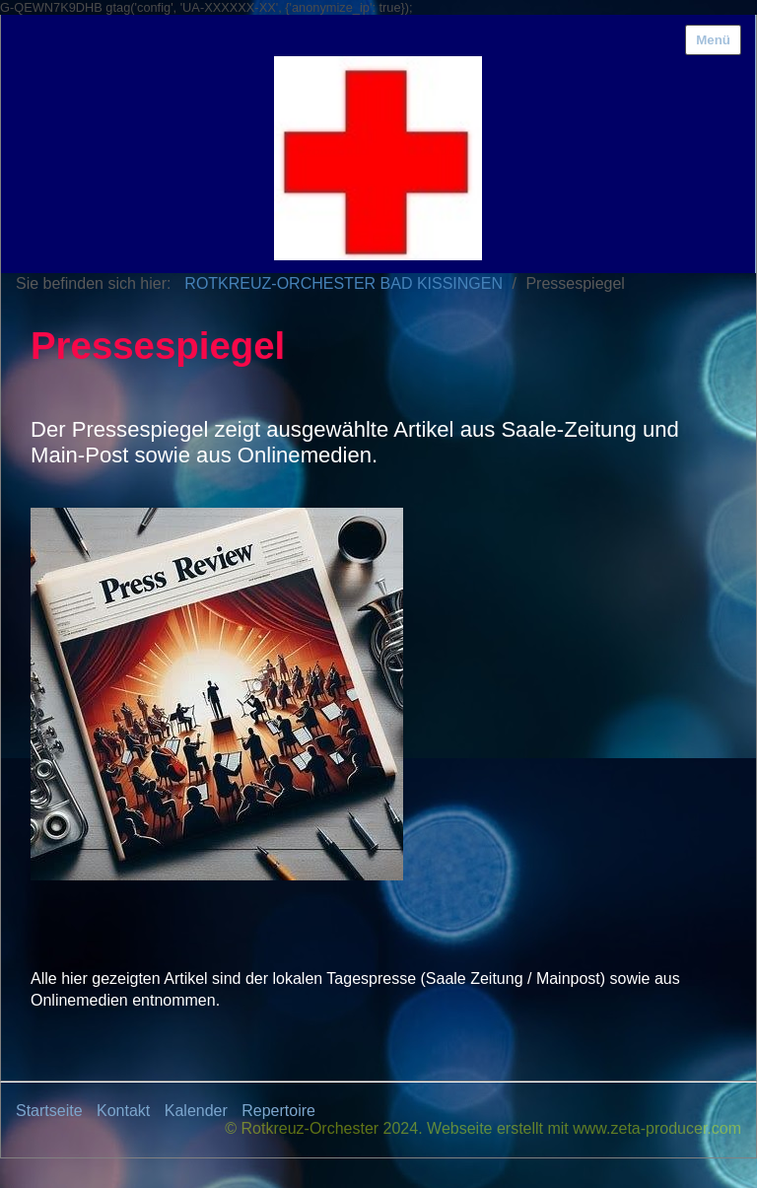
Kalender (196, 1110)
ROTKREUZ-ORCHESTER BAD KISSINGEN (343, 283)
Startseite (49, 1110)
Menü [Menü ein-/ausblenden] (713, 40)
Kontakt (123, 1110)
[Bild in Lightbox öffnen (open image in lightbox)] (217, 694)
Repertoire (278, 1110)
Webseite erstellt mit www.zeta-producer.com (584, 1128)
